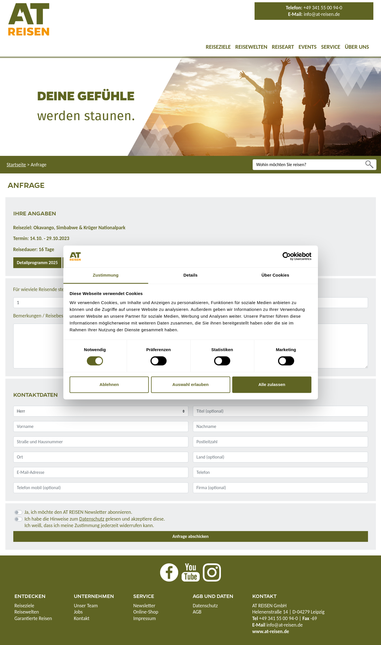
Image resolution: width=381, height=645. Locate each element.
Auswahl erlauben (190, 384)
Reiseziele (218, 46)
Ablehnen (109, 384)
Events (307, 46)
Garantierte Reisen (33, 618)
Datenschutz (91, 519)
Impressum (144, 618)
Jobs (78, 612)
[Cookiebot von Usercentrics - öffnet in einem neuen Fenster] (286, 256)
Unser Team (86, 605)
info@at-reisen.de (322, 14)
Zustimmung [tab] (106, 275)
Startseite (16, 165)
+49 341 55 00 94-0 (322, 8)
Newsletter (144, 605)
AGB (197, 612)
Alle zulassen (271, 384)
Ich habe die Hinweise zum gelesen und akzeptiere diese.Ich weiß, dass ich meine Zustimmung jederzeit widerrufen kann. (95, 522)
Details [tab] (191, 275)
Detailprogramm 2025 (37, 262)
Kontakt (81, 618)
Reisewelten (251, 46)
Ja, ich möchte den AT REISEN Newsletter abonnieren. (78, 512)
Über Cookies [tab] (275, 275)
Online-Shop (145, 612)
